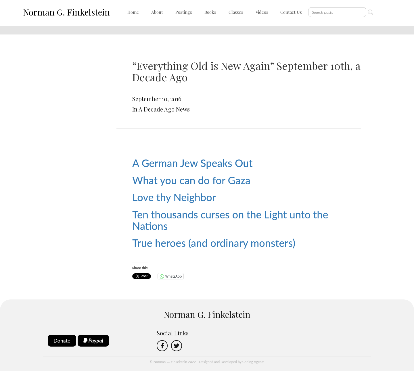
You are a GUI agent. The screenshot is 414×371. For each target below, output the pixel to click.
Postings (183, 12)
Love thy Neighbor (174, 197)
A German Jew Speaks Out (192, 163)
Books (210, 12)
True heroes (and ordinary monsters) (213, 243)
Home (133, 12)
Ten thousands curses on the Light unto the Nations (230, 220)
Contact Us (291, 12)
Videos (262, 12)
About (157, 12)
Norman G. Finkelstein (66, 12)
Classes (236, 12)
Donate (61, 340)
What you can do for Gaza (191, 180)
